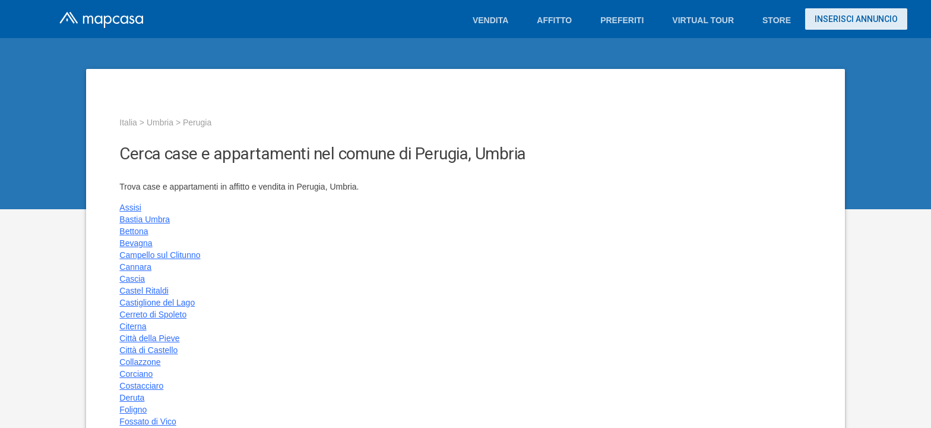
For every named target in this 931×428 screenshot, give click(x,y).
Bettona (133, 231)
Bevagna (135, 243)
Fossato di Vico (147, 421)
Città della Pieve (149, 338)
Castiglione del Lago (157, 302)
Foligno (133, 409)
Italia (128, 122)
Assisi (130, 207)
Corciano (136, 374)
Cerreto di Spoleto (152, 314)
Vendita (490, 20)
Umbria (160, 122)
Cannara (135, 267)
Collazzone (139, 362)
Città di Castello (148, 350)
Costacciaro (141, 386)
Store (776, 20)
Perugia (197, 122)
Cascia (132, 279)
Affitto (554, 20)
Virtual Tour (703, 20)
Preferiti (622, 20)
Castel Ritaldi (143, 290)
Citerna (132, 326)
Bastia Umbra (144, 219)
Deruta (131, 397)
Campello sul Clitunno (159, 255)
